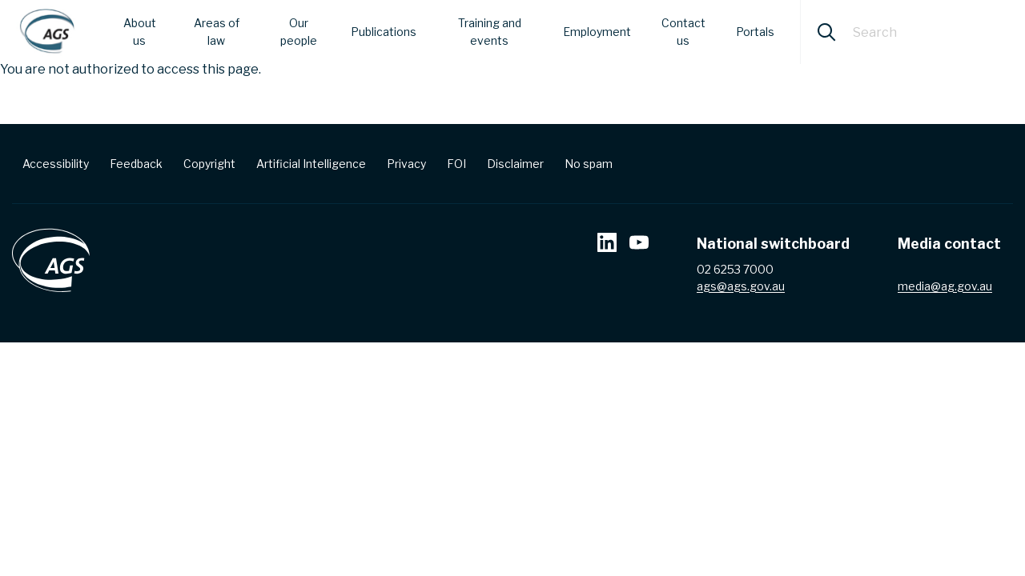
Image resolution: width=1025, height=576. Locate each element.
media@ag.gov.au (945, 286)
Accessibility (55, 163)
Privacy (406, 163)
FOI (456, 163)
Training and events (489, 31)
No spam (589, 163)
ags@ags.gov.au (741, 286)
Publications (383, 31)
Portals (755, 31)
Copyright (209, 163)
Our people (298, 31)
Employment (597, 31)
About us (139, 31)
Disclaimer (515, 163)
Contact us (683, 31)
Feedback (136, 163)
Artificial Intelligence (311, 163)
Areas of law (216, 31)
